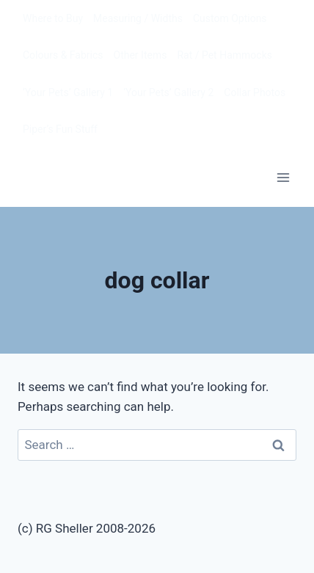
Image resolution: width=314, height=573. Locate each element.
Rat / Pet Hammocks (224, 55)
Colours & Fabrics (63, 55)
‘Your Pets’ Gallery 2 (168, 92)
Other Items (140, 55)
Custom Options (230, 18)
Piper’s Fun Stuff (60, 129)
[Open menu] (282, 177)
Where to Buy (53, 18)
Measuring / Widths (138, 18)
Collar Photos (254, 92)
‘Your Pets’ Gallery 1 (68, 92)
